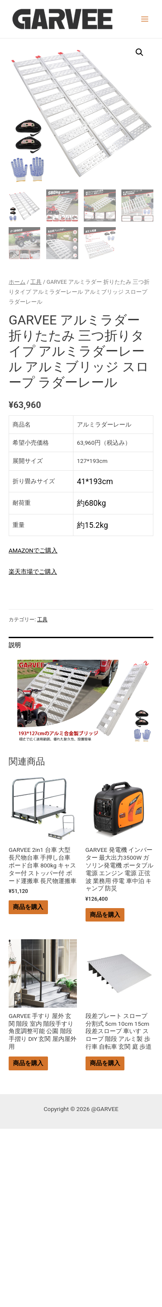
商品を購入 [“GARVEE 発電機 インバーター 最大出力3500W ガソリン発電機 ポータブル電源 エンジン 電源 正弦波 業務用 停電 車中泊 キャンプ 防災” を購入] (105, 914)
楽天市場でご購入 (33, 571)
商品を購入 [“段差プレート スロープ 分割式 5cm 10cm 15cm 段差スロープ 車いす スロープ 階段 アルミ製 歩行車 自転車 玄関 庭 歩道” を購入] (105, 1063)
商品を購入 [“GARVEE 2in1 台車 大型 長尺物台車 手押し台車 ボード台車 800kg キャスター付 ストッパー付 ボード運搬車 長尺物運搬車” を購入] (28, 906)
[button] (139, 52)
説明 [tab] (15, 645)
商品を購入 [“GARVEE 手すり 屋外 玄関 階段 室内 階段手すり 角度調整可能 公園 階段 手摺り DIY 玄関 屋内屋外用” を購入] (28, 1063)
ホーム (17, 282)
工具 (35, 282)
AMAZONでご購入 (33, 550)
